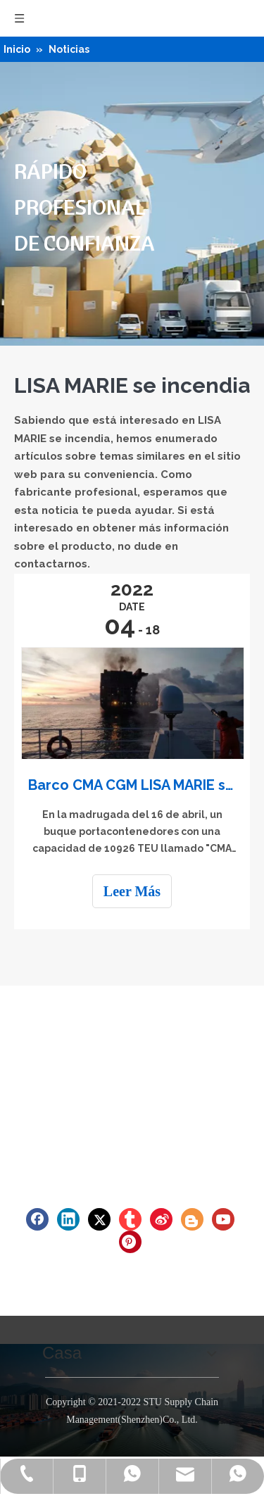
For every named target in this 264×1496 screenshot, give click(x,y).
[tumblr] (130, 1219)
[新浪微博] (161, 1219)
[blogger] (192, 1219)
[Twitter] (99, 1219)
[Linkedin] (68, 1219)
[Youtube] (223, 1219)
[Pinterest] (130, 1242)
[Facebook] (37, 1219)
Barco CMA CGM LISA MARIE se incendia (132, 785)
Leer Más (132, 891)
